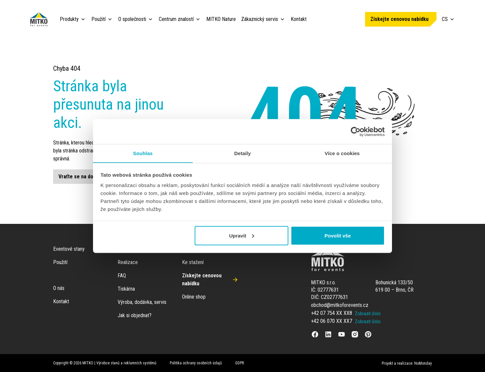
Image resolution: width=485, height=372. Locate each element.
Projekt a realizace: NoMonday (407, 363)
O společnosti (132, 19)
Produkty (69, 19)
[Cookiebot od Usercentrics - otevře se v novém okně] (356, 132)
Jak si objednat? (134, 315)
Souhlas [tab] (142, 153)
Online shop (194, 297)
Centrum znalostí (176, 19)
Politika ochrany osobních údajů (196, 363)
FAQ (122, 275)
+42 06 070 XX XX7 (331, 321)
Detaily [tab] (242, 153)
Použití (98, 19)
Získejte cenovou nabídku (399, 19)
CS (448, 19)
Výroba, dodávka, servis (142, 302)
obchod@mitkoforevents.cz (339, 305)
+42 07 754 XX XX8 (331, 313)
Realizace (128, 262)
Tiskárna (126, 289)
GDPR (239, 363)
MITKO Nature (221, 19)
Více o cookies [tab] (342, 153)
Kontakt (299, 19)
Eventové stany (69, 249)
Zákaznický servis (259, 19)
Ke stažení (193, 262)
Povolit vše (338, 235)
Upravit (241, 235)
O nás (58, 288)
